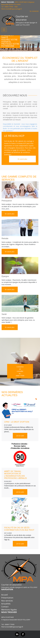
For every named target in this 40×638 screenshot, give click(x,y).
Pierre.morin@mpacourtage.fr (11, 9)
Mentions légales (9, 609)
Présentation (7, 597)
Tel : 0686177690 (7, 624)
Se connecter (34, 11)
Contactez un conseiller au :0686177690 (20, 371)
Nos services (7, 600)
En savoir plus (22, 159)
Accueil (4, 594)
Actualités (5, 603)
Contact (5, 606)
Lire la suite (20, 436)
